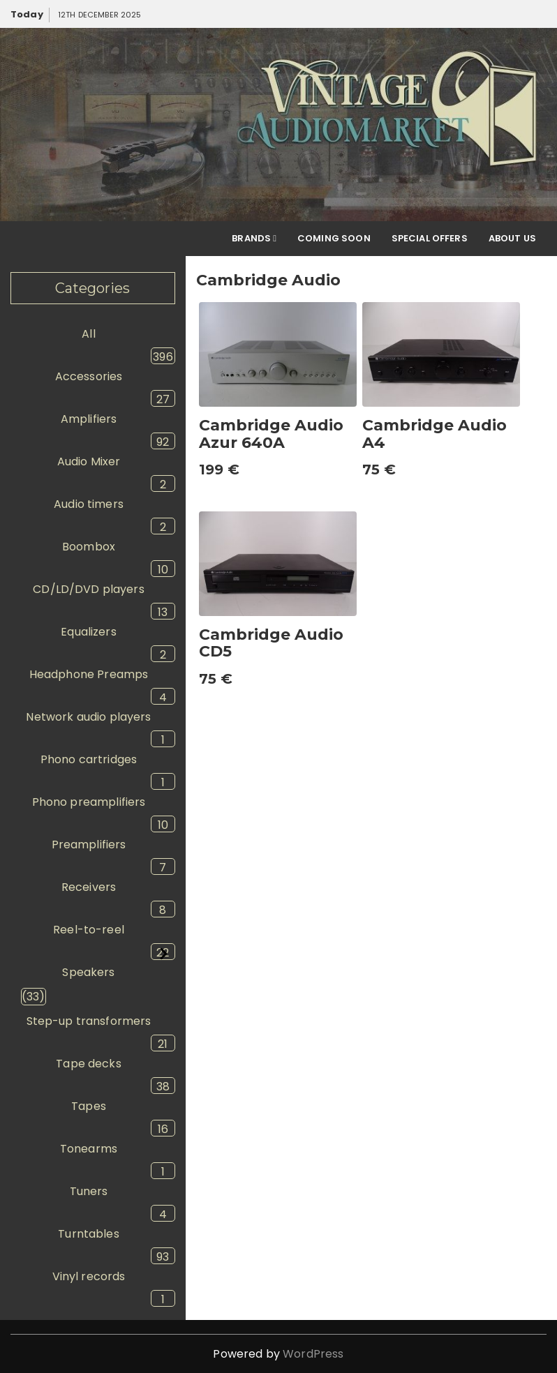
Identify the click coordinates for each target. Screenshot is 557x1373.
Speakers (88, 972)
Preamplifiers (89, 844)
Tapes (88, 1106)
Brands (254, 238)
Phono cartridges (88, 759)
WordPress (313, 1354)
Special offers (430, 238)
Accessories (89, 376)
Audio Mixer (89, 461)
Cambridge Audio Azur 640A (271, 433)
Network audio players (88, 717)
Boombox (88, 547)
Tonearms (88, 1149)
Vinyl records (89, 1276)
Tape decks (88, 1064)
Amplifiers (89, 419)
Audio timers (89, 504)
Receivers (88, 887)
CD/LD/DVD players (88, 589)
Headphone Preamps (89, 674)
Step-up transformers (89, 1021)
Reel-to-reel (88, 930)
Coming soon (334, 238)
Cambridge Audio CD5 (271, 643)
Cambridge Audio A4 (434, 433)
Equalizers (89, 632)
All (88, 334)
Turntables (88, 1234)
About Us (512, 238)
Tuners (89, 1191)
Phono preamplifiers (89, 802)
